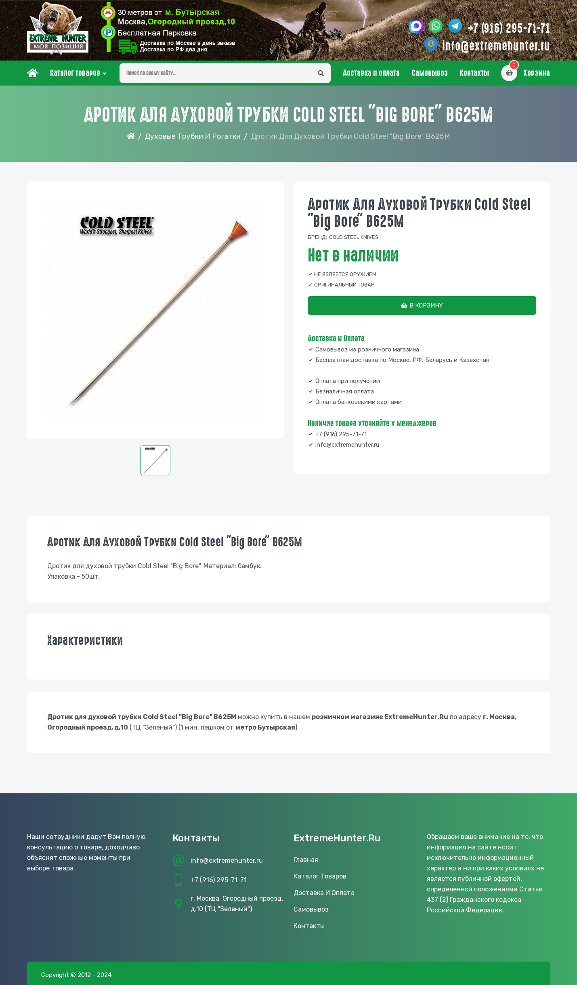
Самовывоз (430, 73)
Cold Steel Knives (353, 237)
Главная (306, 860)
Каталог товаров (75, 73)
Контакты (474, 73)
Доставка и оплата (371, 73)
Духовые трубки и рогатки (193, 136)
